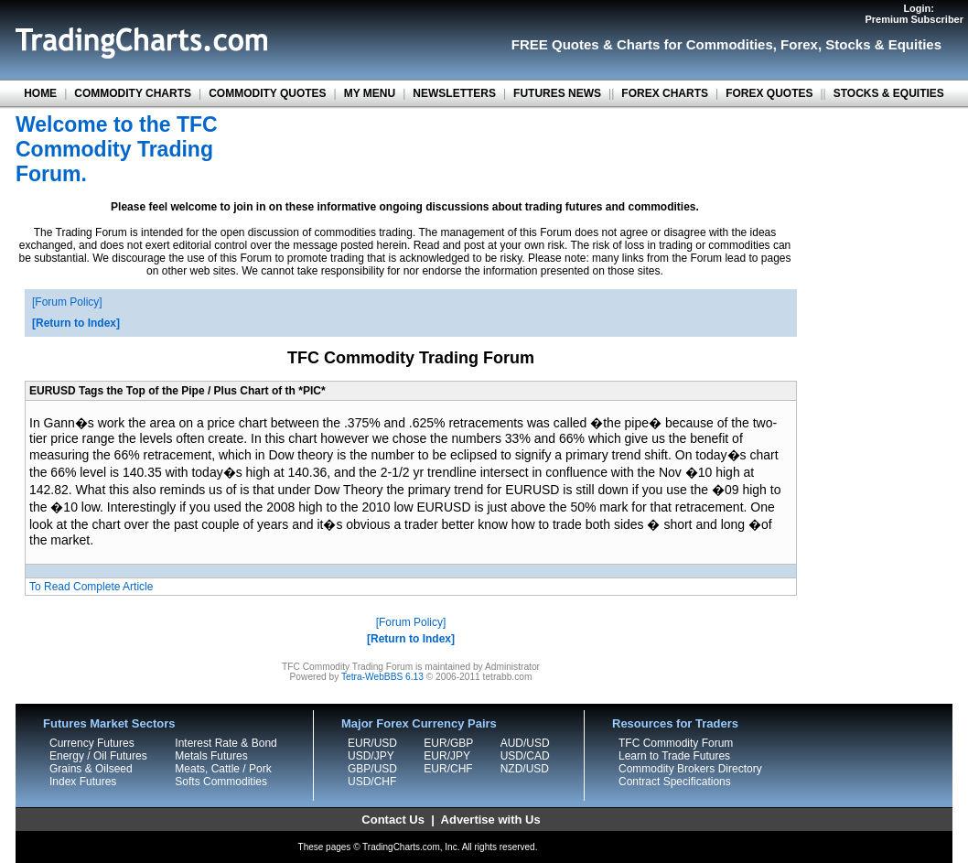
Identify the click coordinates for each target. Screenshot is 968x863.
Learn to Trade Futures (674, 756)
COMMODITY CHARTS (132, 93)
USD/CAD (525, 756)
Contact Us (393, 819)
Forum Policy (67, 302)
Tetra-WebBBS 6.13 (382, 677)
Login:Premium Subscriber (914, 14)
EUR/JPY (447, 756)
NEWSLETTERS (454, 93)
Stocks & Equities (883, 44)
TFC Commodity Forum (675, 743)
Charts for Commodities (695, 44)
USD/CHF (372, 781)
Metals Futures (211, 756)
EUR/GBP (448, 743)
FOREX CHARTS (664, 93)
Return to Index (76, 323)
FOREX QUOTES (769, 93)
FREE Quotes (555, 44)
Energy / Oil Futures (98, 756)
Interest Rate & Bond (225, 743)
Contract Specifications (674, 781)
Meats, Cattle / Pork (223, 768)
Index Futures (82, 781)
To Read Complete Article (91, 586)
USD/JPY (371, 756)
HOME (40, 93)
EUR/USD (372, 743)
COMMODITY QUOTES (267, 93)
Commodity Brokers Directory (690, 768)
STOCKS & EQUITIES (889, 93)
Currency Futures (91, 743)
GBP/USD (372, 768)
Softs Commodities (221, 781)
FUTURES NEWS (557, 93)
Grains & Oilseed (91, 768)
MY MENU (369, 93)
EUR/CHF (448, 768)
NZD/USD (524, 768)
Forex (799, 44)
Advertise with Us (491, 819)
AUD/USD (525, 743)
